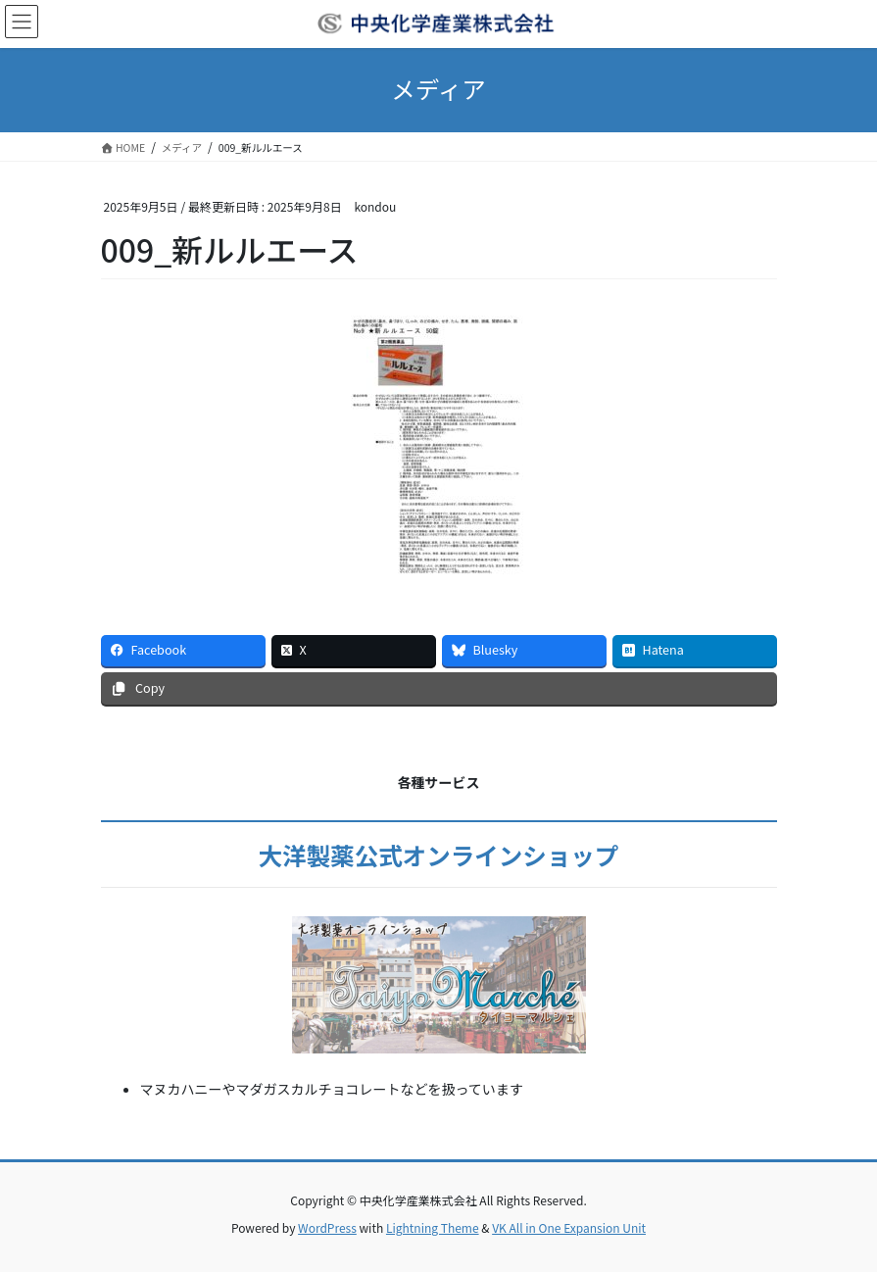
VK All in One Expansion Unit (569, 1227)
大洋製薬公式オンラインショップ (439, 855)
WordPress (327, 1227)
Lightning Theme (432, 1227)
